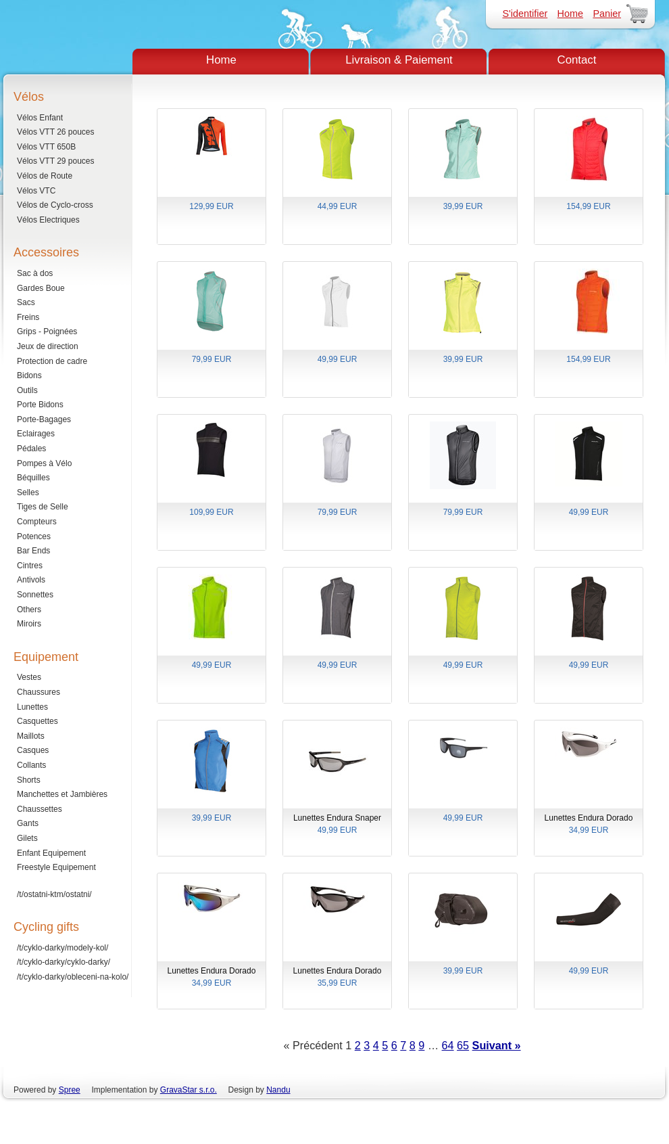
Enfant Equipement (51, 853)
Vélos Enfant (40, 117)
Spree (69, 1090)
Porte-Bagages (44, 419)
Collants (31, 765)
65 (463, 1045)
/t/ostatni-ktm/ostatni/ (54, 894)
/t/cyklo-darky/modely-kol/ (62, 948)
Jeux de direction (47, 346)
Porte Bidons (40, 404)
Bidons (29, 375)
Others (29, 609)
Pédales (31, 448)
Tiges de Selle (42, 506)
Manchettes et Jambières (62, 794)
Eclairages (36, 433)
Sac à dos (35, 273)
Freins (28, 317)
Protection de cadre (52, 361)
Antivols (31, 580)
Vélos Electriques (48, 220)
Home (570, 13)
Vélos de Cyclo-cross (55, 205)
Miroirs (29, 623)
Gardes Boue (41, 288)
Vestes (29, 677)
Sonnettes (35, 594)
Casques (33, 750)
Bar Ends (33, 550)
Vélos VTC (36, 191)
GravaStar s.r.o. (188, 1090)
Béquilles (33, 477)
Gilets (27, 838)
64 (448, 1045)
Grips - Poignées (47, 331)
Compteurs (37, 521)
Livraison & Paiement (399, 59)
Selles (28, 492)
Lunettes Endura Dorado (588, 824)
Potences (34, 536)
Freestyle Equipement (56, 867)
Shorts (29, 780)
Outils (27, 390)
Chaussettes (39, 809)
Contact (577, 59)
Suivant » (496, 1045)
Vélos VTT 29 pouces (56, 161)
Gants (28, 823)
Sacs (26, 302)
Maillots (31, 736)
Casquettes (37, 721)
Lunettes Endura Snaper (337, 824)
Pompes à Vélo (44, 463)
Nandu (278, 1090)
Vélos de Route (44, 176)
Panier (607, 13)
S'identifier (524, 13)
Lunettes (32, 707)
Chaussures (38, 692)
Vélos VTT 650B (46, 147)
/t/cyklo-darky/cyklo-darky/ (63, 962)
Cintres (30, 565)
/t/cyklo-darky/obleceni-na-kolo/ (72, 977)
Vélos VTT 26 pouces (56, 132)
